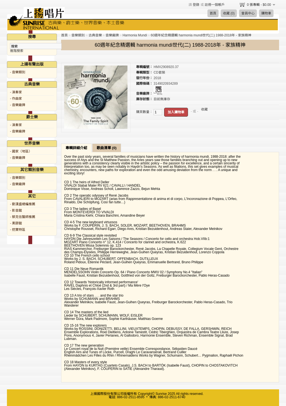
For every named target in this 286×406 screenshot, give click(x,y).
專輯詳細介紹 (76, 148)
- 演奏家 (16, 92)
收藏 (204, 109)
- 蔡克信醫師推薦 (22, 217)
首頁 (213, 13)
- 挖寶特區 (17, 230)
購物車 (266, 13)
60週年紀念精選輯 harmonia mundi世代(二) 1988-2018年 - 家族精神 (201, 35)
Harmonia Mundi (134, 35)
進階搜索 (16, 51)
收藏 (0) (229, 13)
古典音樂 (95, 35)
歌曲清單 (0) (107, 148)
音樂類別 (78, 35)
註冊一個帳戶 (215, 5)
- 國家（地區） (21, 151)
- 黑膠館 (16, 223)
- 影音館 (16, 210)
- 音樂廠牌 (17, 105)
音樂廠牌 (112, 35)
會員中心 (248, 13)
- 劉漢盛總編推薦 (22, 204)
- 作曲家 (16, 99)
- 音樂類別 (17, 72)
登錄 (196, 5)
